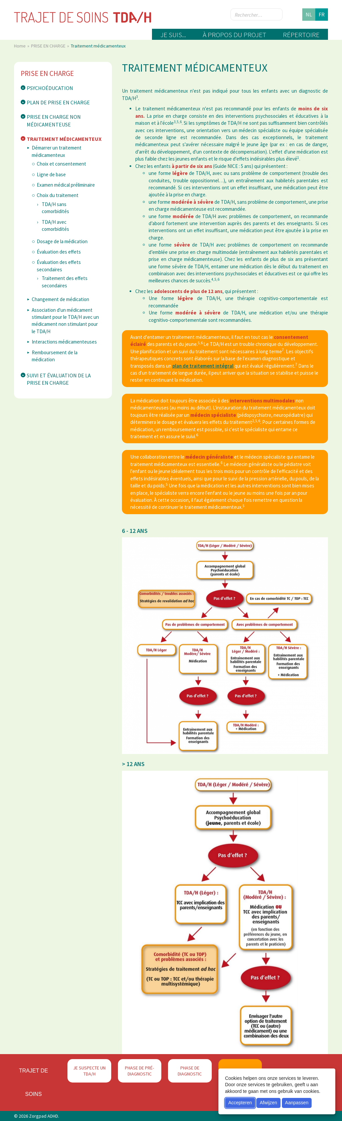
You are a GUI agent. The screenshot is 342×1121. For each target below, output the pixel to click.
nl (309, 14)
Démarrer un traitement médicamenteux (56, 151)
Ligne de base (51, 174)
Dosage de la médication (62, 241)
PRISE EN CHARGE (48, 46)
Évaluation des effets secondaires (59, 265)
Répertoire (301, 34)
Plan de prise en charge (58, 102)
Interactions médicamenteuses (64, 342)
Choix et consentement (61, 164)
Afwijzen (268, 1102)
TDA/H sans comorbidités (55, 207)
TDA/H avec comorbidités (55, 225)
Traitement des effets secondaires (65, 281)
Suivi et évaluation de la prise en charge (59, 379)
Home (20, 46)
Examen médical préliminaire (66, 185)
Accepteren (240, 1102)
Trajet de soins (33, 1082)
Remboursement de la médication (54, 356)
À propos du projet (234, 34)
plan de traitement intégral (202, 366)
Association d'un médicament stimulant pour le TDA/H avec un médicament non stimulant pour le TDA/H (65, 321)
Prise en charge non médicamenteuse (54, 120)
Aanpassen (296, 1102)
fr (322, 14)
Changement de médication (60, 299)
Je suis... (173, 34)
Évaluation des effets (59, 252)
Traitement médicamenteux (64, 138)
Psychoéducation (50, 88)
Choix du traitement (57, 195)
